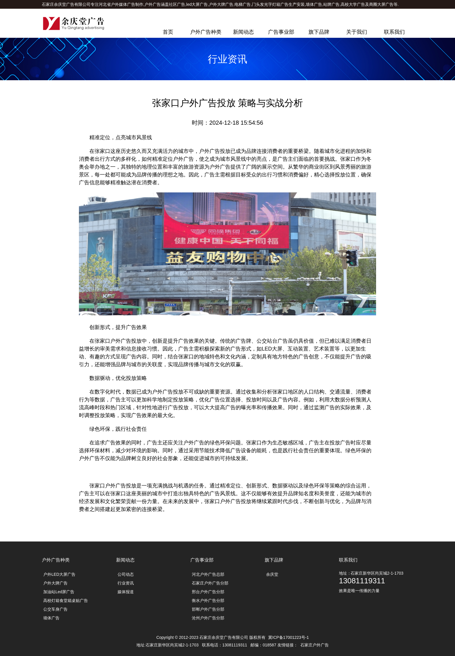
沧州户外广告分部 (208, 618)
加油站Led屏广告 (58, 591)
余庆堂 (272, 574)
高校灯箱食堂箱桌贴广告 (65, 600)
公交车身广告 (55, 609)
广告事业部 (281, 32)
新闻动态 (243, 32)
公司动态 (126, 574)
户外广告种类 (205, 32)
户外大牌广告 (55, 583)
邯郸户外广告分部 (208, 609)
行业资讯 (126, 583)
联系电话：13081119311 (390, 13)
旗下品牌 (318, 32)
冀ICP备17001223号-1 (288, 637)
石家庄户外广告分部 (210, 583)
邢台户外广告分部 (208, 591)
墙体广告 (51, 618)
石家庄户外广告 (314, 645)
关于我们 (356, 32)
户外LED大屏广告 (59, 574)
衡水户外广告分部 (208, 600)
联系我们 (394, 32)
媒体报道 (126, 591)
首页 (168, 32)
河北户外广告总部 (208, 574)
